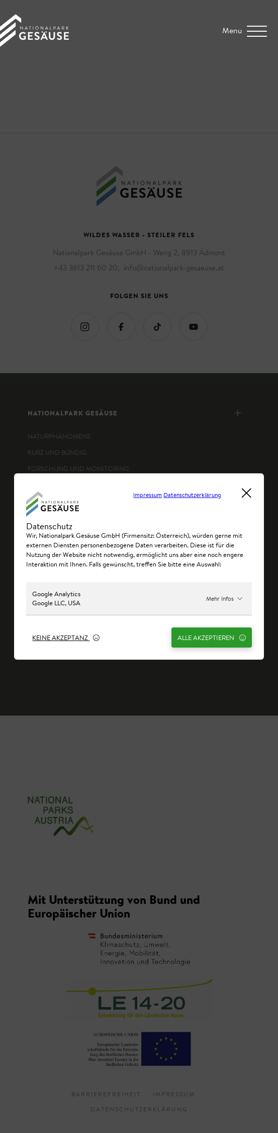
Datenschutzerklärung (192, 495)
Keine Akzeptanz (65, 637)
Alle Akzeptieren (211, 637)
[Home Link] (34, 44)
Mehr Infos (224, 598)
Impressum (147, 495)
